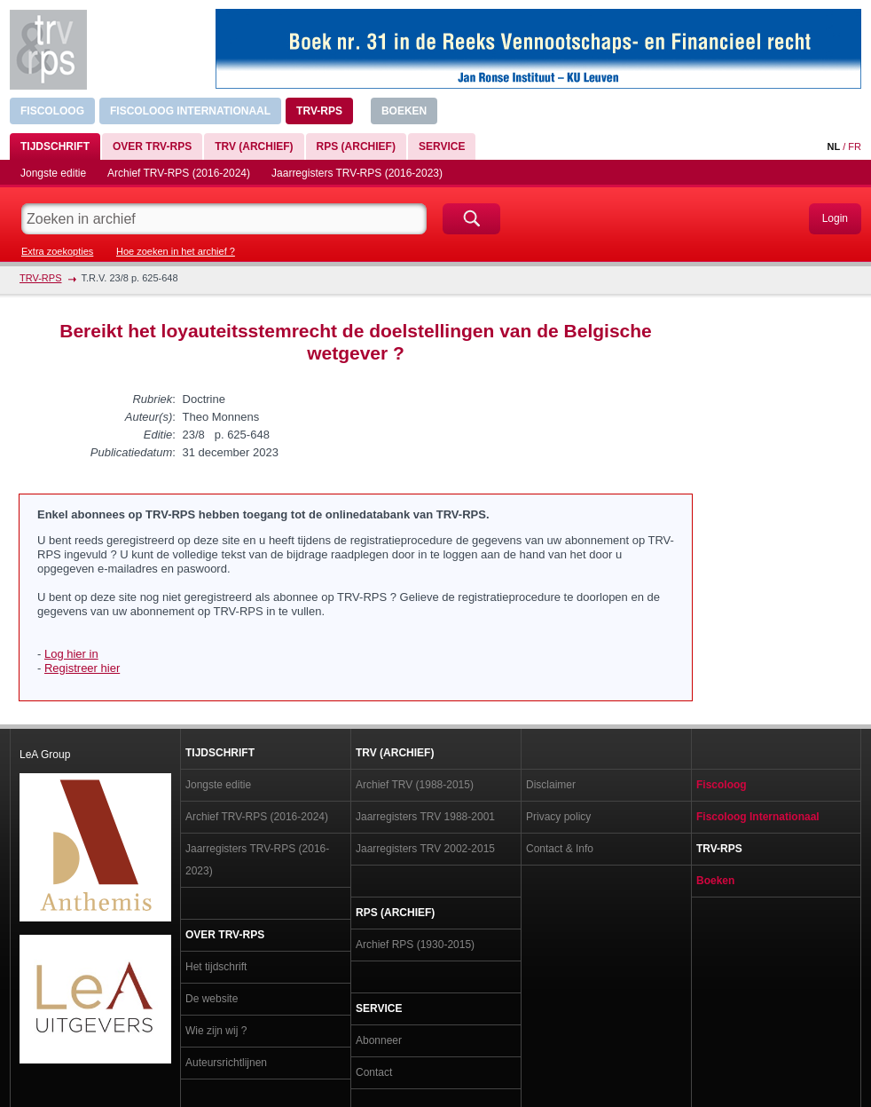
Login (835, 218)
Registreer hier (82, 668)
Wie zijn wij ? (216, 1030)
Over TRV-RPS (152, 146)
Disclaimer (551, 785)
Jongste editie (53, 173)
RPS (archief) (356, 146)
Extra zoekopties (57, 251)
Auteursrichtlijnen (226, 1062)
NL (833, 146)
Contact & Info (559, 848)
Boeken (404, 111)
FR (854, 146)
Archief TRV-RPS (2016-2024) (178, 173)
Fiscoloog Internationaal (190, 111)
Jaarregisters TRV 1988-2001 (425, 816)
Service (442, 146)
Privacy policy (558, 816)
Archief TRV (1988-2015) (415, 785)
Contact (374, 1072)
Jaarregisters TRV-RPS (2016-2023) (357, 173)
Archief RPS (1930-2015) (415, 944)
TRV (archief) (254, 146)
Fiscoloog (52, 111)
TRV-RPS (319, 111)
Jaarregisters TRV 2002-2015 (425, 848)
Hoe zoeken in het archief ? (175, 251)
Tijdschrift (55, 146)
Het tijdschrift (216, 967)
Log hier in (71, 653)
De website (211, 998)
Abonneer (379, 1040)
